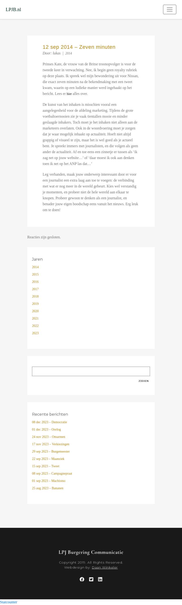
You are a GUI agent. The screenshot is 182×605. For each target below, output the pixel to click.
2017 (35, 289)
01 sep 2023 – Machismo (48, 481)
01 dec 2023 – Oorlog (46, 429)
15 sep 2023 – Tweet (45, 466)
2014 (68, 53)
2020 (35, 311)
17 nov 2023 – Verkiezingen (50, 444)
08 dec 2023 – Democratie (49, 422)
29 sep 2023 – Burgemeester (51, 451)
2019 (35, 304)
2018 (35, 296)
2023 (35, 333)
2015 (35, 274)
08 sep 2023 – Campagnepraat (52, 473)
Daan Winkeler (105, 567)
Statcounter (8, 602)
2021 (35, 318)
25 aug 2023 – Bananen (47, 488)
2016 (35, 282)
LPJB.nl (13, 9)
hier (69, 94)
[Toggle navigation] (169, 9)
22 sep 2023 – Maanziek (48, 459)
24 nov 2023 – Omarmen (48, 437)
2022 (35, 326)
